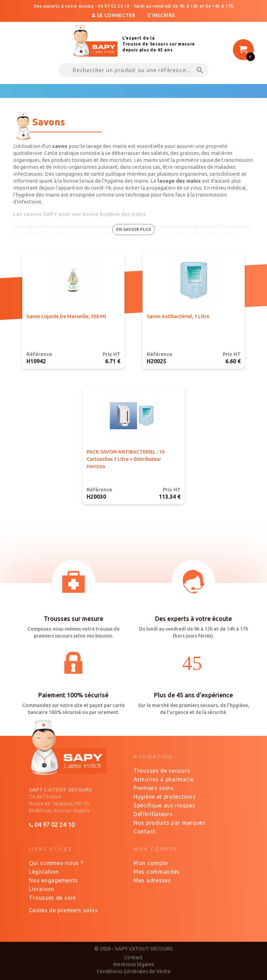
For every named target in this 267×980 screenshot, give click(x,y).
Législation (44, 872)
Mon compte (151, 863)
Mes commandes (157, 872)
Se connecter (114, 15)
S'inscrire (161, 15)
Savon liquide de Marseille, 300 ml (66, 316)
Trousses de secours (162, 770)
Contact (144, 831)
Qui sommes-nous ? (56, 863)
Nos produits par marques (170, 823)
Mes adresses (152, 880)
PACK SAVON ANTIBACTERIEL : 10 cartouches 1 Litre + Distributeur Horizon (125, 459)
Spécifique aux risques (164, 805)
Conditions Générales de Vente (134, 971)
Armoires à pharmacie (164, 779)
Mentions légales (133, 964)
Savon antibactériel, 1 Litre (178, 316)
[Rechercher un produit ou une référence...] (133, 70)
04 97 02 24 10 (51, 824)
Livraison (41, 889)
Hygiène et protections (164, 797)
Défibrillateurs (153, 814)
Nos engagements (53, 880)
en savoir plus (133, 229)
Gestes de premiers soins (63, 910)
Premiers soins (154, 788)
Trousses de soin (52, 898)
